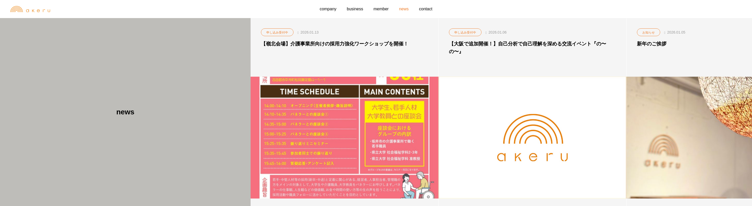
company (328, 9)
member (381, 9)
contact (425, 9)
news (404, 9)
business (355, 9)
